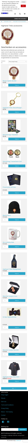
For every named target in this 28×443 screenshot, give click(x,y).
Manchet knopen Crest (10, 296)
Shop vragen (4, 395)
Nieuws (3, 398)
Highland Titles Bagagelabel (12, 269)
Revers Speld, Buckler (10, 81)
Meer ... (14, 388)
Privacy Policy (5, 408)
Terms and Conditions (7, 405)
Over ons (3, 401)
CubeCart (18, 440)
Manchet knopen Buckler (11, 350)
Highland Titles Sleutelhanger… (13, 108)
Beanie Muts (7, 215)
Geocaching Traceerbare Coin (12, 161)
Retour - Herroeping (7, 412)
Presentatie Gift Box (9, 187)
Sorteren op (3, 61)
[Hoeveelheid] (5, 85)
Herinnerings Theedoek (10, 135)
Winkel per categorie (20, 18)
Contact (3, 415)
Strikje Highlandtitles (9, 317)
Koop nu (17, 85)
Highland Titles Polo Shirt (11, 377)
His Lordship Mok (8, 242)
